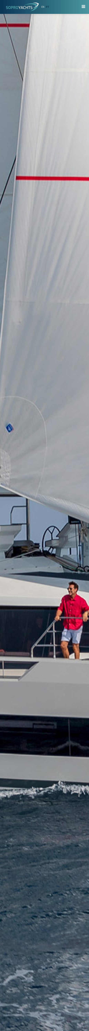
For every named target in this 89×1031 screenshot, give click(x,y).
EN (42, 7)
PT (47, 7)
